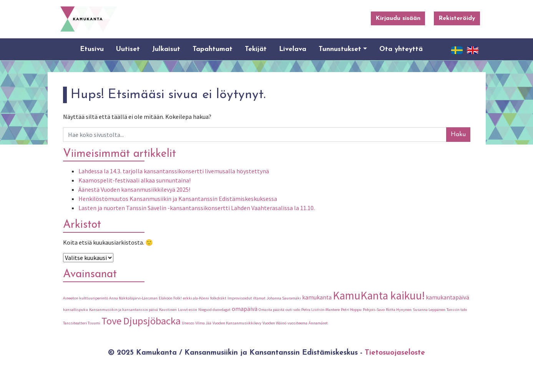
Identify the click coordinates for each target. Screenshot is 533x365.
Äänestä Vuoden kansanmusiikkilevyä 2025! (134, 189)
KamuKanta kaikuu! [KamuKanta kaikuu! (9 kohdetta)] (379, 295)
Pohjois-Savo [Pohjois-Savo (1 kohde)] (374, 309)
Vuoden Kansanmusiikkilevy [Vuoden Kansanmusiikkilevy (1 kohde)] (237, 323)
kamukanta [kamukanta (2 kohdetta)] (317, 297)
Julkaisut (166, 49)
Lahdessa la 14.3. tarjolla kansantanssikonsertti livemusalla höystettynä (173, 171)
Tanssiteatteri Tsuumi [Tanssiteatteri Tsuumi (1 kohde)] (81, 323)
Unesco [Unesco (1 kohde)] (188, 323)
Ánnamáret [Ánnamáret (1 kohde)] (318, 323)
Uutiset (128, 49)
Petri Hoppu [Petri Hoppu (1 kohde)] (351, 309)
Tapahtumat (212, 49)
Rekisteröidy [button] (456, 18)
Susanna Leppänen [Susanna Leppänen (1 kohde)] (429, 309)
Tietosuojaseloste (395, 353)
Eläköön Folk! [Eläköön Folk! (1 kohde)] (170, 298)
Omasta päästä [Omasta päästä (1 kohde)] (271, 309)
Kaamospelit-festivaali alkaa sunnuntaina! (134, 180)
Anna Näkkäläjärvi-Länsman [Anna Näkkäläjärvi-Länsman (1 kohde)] (133, 298)
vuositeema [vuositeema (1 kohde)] (297, 323)
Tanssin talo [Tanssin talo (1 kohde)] (457, 309)
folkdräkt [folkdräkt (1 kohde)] (218, 298)
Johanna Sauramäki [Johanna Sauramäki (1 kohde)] (284, 298)
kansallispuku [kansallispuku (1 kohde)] (75, 309)
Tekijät (256, 49)
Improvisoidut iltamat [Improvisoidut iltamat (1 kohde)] (246, 298)
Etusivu (92, 49)
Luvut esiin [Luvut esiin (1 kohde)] (187, 309)
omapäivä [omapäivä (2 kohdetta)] (244, 308)
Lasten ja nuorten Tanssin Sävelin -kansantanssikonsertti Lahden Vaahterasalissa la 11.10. (196, 208)
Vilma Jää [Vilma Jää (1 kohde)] (203, 323)
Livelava (292, 49)
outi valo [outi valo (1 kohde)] (293, 309)
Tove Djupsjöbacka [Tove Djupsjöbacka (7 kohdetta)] (141, 320)
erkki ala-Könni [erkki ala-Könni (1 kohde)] (196, 298)
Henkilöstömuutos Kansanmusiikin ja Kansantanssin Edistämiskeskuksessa (177, 198)
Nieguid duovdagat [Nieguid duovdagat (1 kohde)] (214, 309)
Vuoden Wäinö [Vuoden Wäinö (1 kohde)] (274, 323)
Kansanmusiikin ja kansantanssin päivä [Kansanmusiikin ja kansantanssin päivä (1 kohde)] (123, 309)
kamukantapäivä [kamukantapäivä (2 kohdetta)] (447, 297)
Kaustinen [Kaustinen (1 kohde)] (168, 309)
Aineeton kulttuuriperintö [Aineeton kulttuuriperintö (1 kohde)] (85, 298)
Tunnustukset (340, 49)
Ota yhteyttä (401, 49)
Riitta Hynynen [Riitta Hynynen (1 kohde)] (399, 309)
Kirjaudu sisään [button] (397, 18)
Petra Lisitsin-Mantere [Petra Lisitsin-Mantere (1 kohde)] (320, 309)
